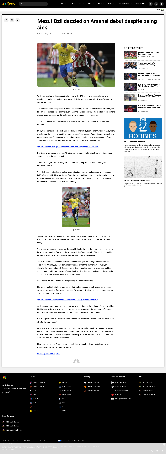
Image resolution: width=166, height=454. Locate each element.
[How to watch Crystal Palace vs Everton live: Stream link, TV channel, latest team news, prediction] (130, 97)
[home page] (9, 4)
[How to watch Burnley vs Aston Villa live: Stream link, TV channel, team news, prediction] (130, 87)
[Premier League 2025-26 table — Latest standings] (130, 55)
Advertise (4, 440)
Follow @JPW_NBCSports (48, 353)
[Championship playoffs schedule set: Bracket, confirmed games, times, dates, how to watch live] (130, 66)
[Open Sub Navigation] (65, 3)
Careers (10, 440)
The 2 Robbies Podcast (134, 142)
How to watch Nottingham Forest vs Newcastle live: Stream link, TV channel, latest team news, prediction (150, 106)
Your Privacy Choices (66, 440)
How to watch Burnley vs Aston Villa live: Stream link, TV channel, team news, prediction (149, 85)
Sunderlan (91, 300)
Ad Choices (45, 440)
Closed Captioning (18, 440)
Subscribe (6, 392)
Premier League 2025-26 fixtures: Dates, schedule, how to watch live (150, 74)
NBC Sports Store (31, 440)
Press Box (39, 440)
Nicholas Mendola (143, 56)
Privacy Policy (53, 440)
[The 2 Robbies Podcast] (143, 128)
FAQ (25, 440)
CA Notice (74, 440)
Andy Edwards (152, 79)
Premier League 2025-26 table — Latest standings (150, 53)
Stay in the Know (7, 385)
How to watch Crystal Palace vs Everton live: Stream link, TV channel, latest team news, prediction (149, 96)
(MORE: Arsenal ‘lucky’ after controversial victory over (62, 300)
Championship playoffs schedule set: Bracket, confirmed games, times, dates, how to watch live (150, 64)
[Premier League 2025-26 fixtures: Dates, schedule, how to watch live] (130, 76)
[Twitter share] (12, 20)
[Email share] (17, 20)
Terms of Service (82, 440)
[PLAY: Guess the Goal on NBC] (143, 167)
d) (97, 300)
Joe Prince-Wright (44, 34)
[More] (151, 4)
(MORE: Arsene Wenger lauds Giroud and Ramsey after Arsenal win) (67, 147)
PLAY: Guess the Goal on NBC (137, 180)
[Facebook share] (6, 20)
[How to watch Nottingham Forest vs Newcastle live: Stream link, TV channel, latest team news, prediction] (130, 108)
